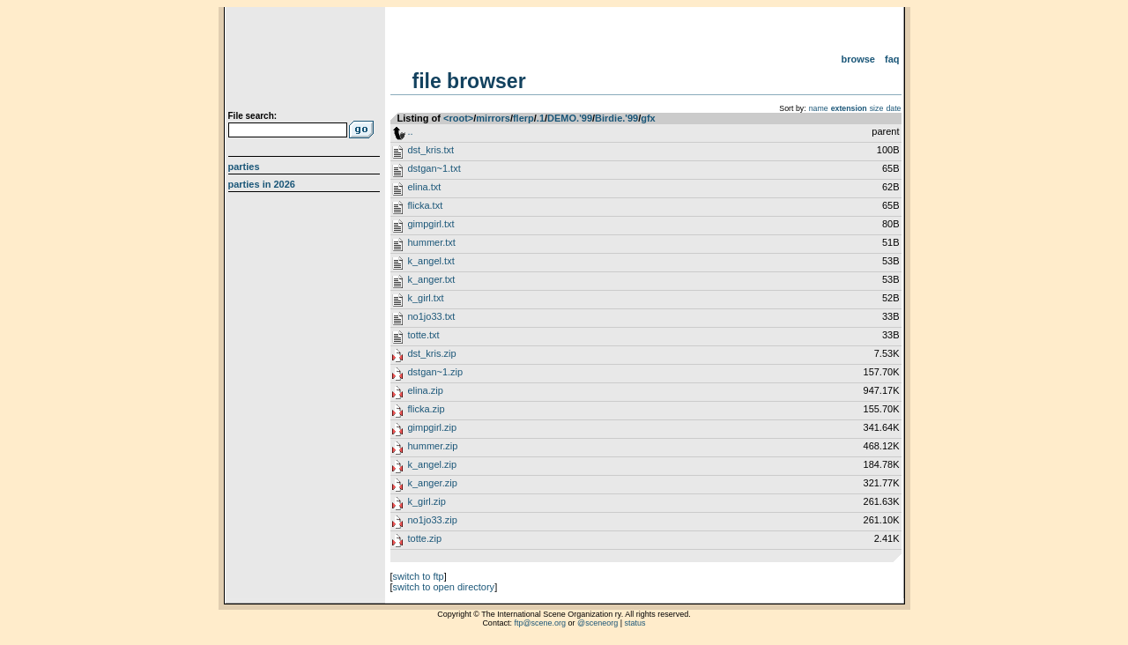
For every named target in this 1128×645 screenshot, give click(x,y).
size (877, 108)
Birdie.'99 (616, 118)
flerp (523, 118)
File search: (253, 116)
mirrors (493, 118)
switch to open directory (444, 587)
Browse (858, 59)
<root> (458, 118)
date (893, 108)
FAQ (892, 59)
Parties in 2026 (261, 184)
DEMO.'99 (569, 118)
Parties (244, 166)
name (818, 108)
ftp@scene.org (540, 623)
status (635, 623)
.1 (541, 118)
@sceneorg (597, 623)
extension (849, 108)
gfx (648, 118)
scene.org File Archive (306, 61)
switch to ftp (418, 576)
